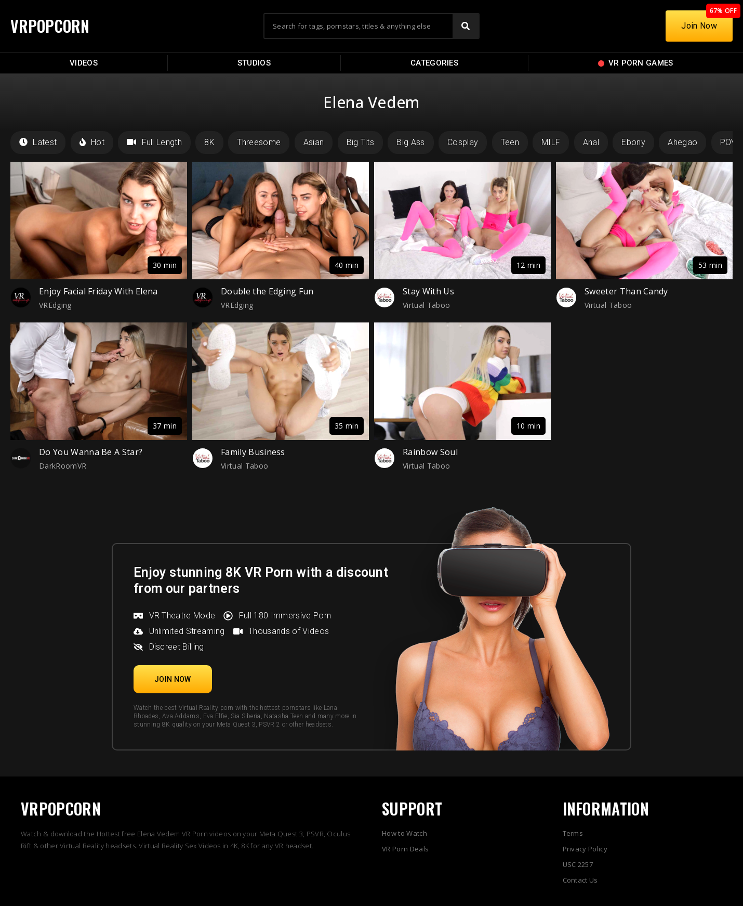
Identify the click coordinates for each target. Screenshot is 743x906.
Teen (510, 142)
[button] (173, 679)
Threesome (259, 142)
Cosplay (462, 142)
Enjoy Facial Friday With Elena (98, 291)
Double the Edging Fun (267, 291)
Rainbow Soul (430, 452)
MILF (550, 142)
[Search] (466, 26)
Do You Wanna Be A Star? (90, 452)
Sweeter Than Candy (626, 291)
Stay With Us (428, 291)
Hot (91, 142)
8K (209, 142)
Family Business (253, 452)
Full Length (154, 142)
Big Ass (410, 142)
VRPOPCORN (50, 25)
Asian (313, 142)
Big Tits (361, 142)
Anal (591, 142)
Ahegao (682, 142)
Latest (38, 142)
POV (728, 142)
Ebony (633, 142)
